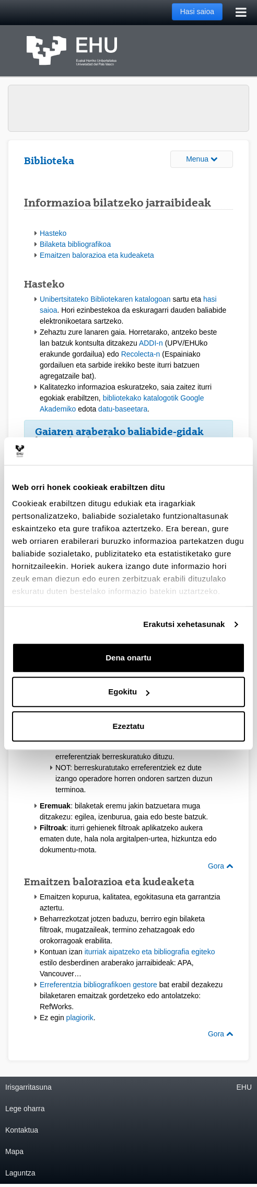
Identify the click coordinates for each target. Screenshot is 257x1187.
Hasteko (53, 233)
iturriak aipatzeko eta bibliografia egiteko (150, 952)
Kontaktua (21, 1130)
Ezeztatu (129, 726)
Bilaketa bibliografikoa (75, 244)
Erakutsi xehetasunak (184, 624)
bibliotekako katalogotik (141, 398)
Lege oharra (25, 1108)
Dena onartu (128, 657)
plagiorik (80, 1017)
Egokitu (128, 691)
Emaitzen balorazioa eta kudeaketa (97, 255)
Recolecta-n (140, 354)
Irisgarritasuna (28, 1087)
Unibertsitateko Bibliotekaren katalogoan (105, 299)
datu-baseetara (122, 409)
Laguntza (20, 1173)
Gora (220, 866)
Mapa (14, 1151)
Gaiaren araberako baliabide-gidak (119, 431)
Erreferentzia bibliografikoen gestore (98, 984)
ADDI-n (151, 343)
